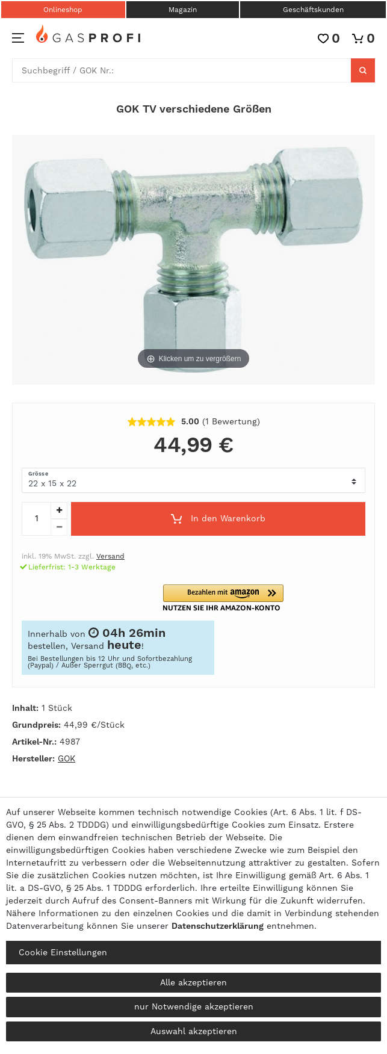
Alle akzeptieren (193, 982)
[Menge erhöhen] (59, 510)
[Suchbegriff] (182, 70)
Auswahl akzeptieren (193, 1031)
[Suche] (363, 70)
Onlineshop (62, 9)
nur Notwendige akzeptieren (193, 1006)
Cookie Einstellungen (63, 952)
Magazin (183, 9)
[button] (231, 598)
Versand (110, 556)
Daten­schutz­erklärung (218, 926)
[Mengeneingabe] (36, 519)
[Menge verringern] (59, 527)
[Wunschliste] (329, 38)
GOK (66, 758)
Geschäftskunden (313, 9)
